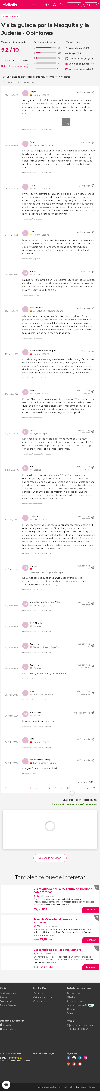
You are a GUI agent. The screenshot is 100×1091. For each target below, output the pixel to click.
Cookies (92, 1087)
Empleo (71, 1013)
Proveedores (73, 993)
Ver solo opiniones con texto (21, 82)
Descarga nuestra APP (12, 1020)
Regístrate (91, 4)
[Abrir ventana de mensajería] (6, 1085)
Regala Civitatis (8, 1005)
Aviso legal (62, 1087)
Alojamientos (73, 1009)
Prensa (3, 997)
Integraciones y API (77, 1005)
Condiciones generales (45, 1087)
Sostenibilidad (7, 1001)
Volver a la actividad (11, 16)
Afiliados (71, 997)
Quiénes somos (8, 993)
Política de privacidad (78, 1087)
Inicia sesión (74, 4)
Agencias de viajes (76, 1001)
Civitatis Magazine (42, 997)
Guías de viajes (40, 1001)
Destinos (37, 993)
